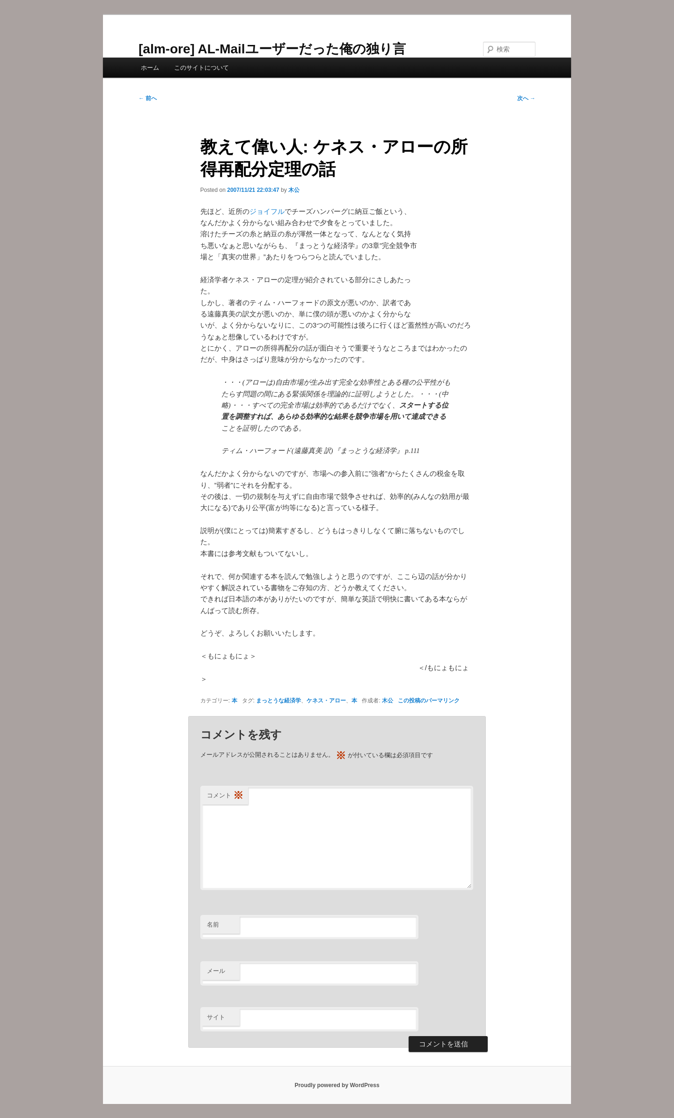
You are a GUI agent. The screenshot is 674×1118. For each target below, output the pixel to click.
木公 (294, 190)
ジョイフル (267, 211)
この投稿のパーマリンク (429, 700)
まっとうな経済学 (278, 700)
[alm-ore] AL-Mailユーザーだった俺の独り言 (272, 49)
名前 (213, 924)
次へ (526, 98)
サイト (216, 1017)
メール (216, 970)
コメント (225, 796)
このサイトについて (201, 67)
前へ (148, 98)
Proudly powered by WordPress (336, 1085)
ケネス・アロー (326, 700)
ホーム (150, 67)
